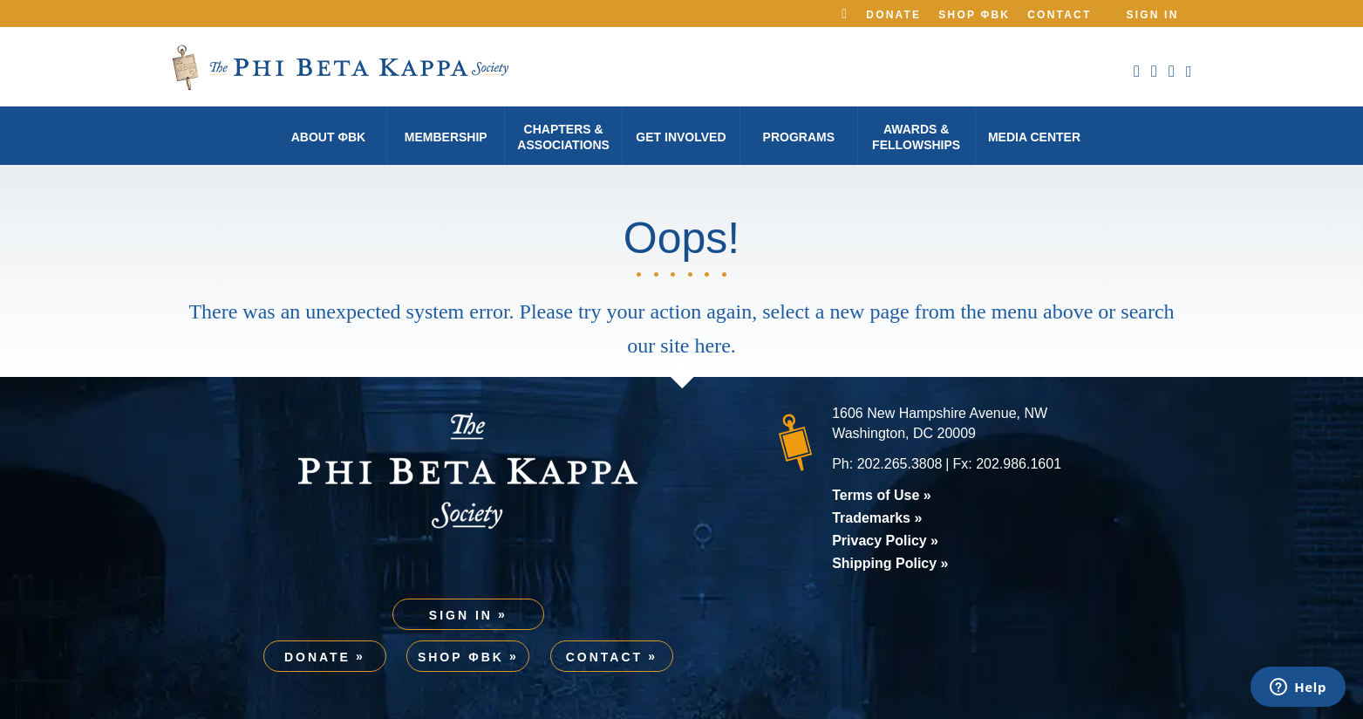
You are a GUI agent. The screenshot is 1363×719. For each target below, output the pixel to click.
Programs (799, 137)
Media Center (1034, 137)
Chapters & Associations (563, 137)
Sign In (1152, 15)
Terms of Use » (881, 495)
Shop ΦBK (974, 15)
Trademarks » (877, 517)
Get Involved (681, 137)
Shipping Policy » (890, 563)
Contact (1059, 15)
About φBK (328, 137)
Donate (893, 15)
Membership (446, 137)
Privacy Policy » (885, 540)
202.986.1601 (1018, 463)
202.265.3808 (900, 463)
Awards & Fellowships (916, 137)
